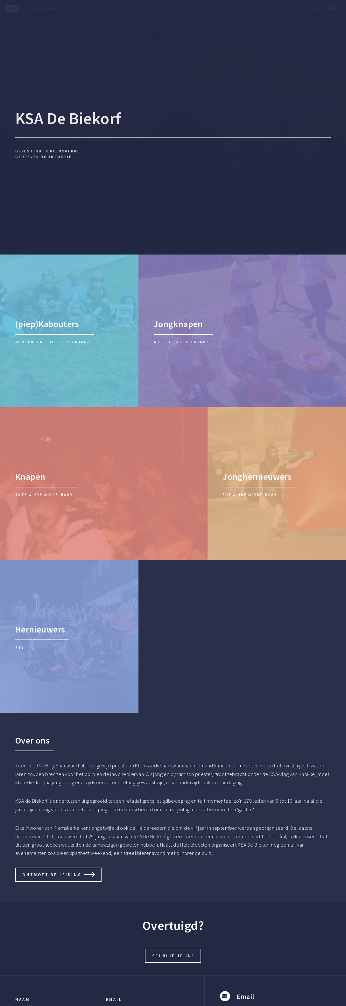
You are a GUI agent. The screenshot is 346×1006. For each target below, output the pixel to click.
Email (114, 999)
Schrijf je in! (173, 955)
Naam (22, 999)
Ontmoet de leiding (51, 874)
